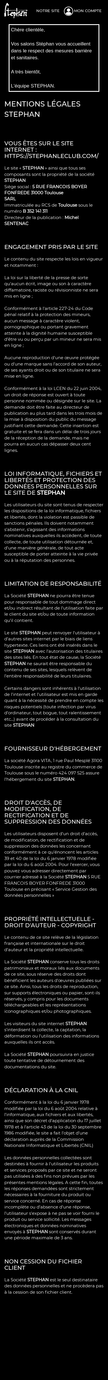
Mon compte (88, 10)
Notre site (48, 10)
